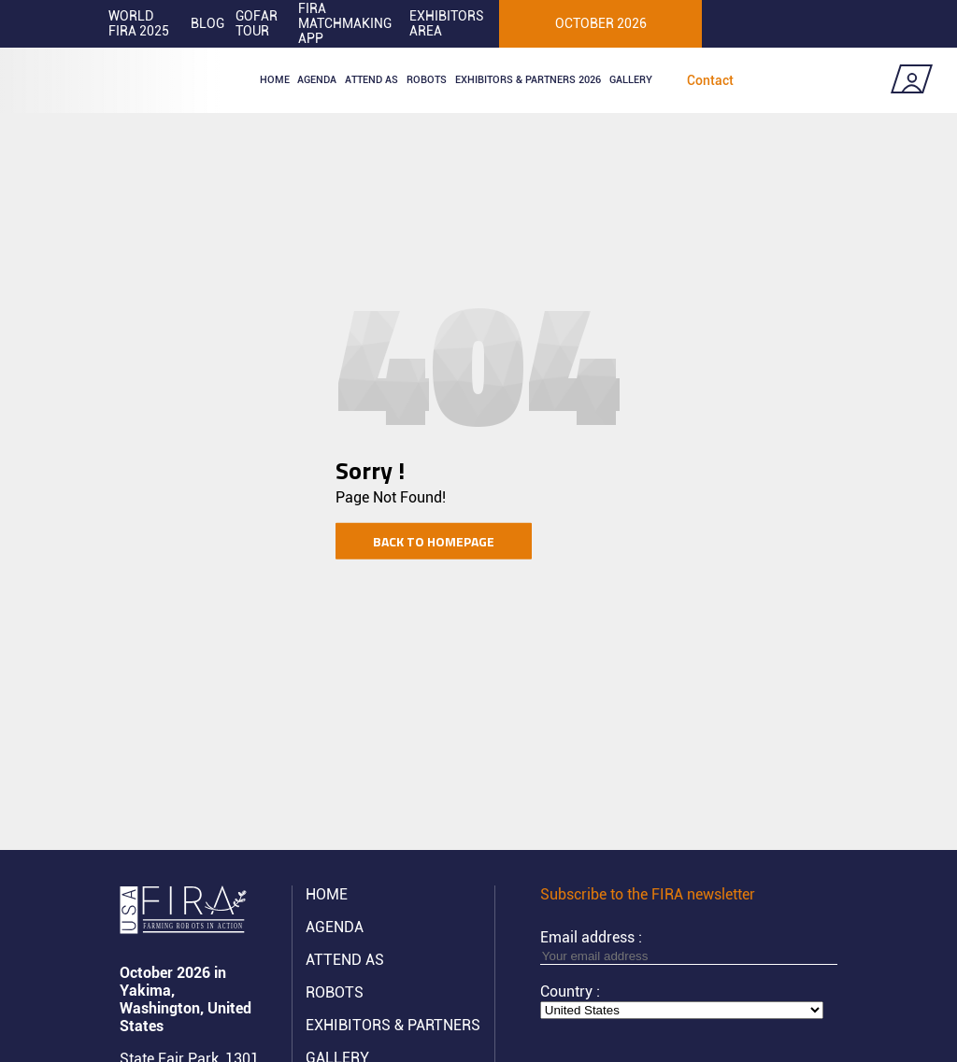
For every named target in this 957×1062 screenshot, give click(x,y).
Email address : (688, 946)
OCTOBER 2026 (601, 23)
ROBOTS (427, 80)
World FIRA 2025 (138, 23)
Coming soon (825, 80)
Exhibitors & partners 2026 (528, 80)
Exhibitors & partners (393, 1025)
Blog (207, 23)
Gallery (630, 80)
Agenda (316, 80)
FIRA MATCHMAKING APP (345, 23)
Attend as (371, 80)
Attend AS (345, 960)
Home (275, 80)
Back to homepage (433, 540)
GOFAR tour (257, 23)
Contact (710, 80)
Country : (570, 991)
